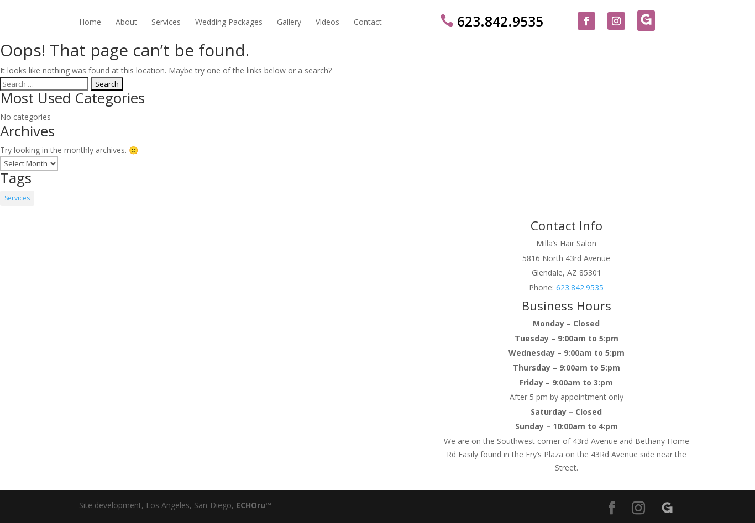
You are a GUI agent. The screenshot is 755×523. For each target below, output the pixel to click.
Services (166, 22)
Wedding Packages (229, 22)
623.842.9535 (491, 21)
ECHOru (250, 505)
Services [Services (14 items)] (17, 198)
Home (90, 22)
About (126, 22)
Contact (368, 22)
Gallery (289, 22)
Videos (327, 22)
